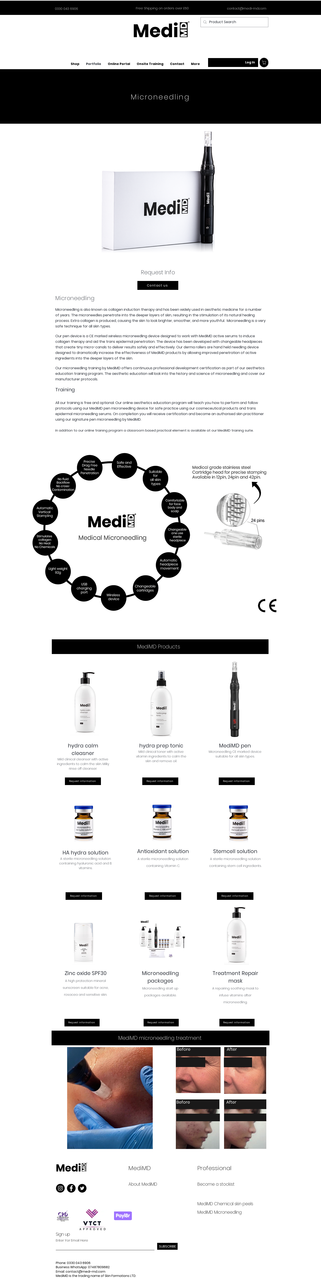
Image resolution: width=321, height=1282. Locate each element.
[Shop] (264, 62)
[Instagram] (60, 1188)
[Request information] (83, 781)
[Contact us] (157, 285)
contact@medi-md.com (246, 8)
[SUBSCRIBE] (167, 1246)
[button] (118, 64)
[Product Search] (234, 22)
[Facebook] (71, 1188)
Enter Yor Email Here (72, 1240)
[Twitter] (82, 1188)
